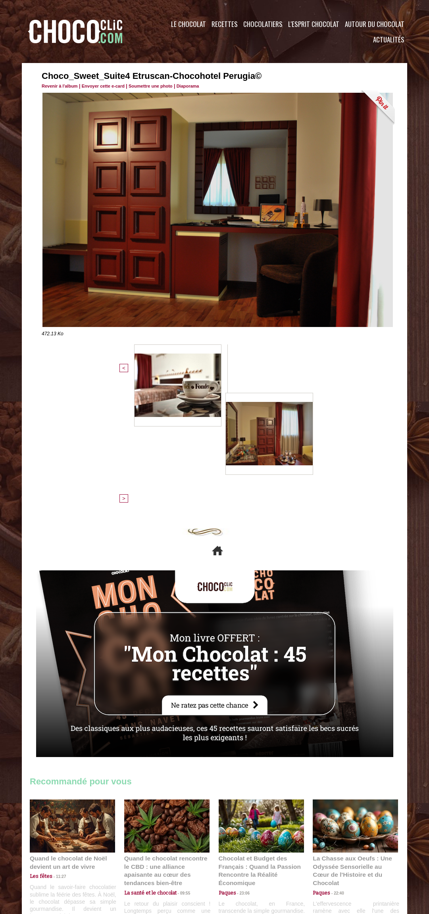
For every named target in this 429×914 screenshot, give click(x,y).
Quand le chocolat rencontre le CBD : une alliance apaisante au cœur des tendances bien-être (166, 736)
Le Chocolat (188, 24)
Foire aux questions (336, 866)
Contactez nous (54, 866)
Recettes (225, 24)
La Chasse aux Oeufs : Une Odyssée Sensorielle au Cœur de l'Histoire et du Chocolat (352, 736)
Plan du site (236, 866)
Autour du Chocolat (374, 24)
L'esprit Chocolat (313, 24)
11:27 (56, 746)
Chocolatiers (263, 24)
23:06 (241, 762)
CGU (135, 866)
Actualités (388, 39)
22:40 (335, 754)
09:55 (180, 754)
